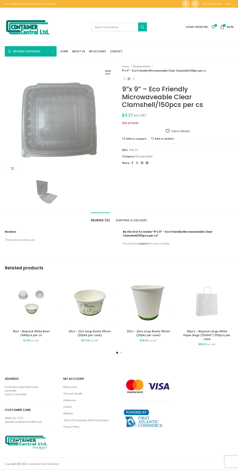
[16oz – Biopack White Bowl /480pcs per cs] (31, 301)
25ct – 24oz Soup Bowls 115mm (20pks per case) (148, 333)
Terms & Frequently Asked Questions (86, 420)
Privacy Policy (71, 426)
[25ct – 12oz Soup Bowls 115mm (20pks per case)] (89, 301)
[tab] (100, 218)
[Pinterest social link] (142, 163)
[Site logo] (27, 26)
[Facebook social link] (185, 4)
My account (70, 386)
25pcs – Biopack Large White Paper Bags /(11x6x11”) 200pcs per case (206, 335)
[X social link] (137, 163)
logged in (143, 243)
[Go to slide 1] (117, 353)
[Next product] (133, 79)
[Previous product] (124, 79)
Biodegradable (141, 66)
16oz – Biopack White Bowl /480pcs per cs (31, 333)
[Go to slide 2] (121, 353)
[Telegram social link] (147, 163)
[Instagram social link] (195, 4)
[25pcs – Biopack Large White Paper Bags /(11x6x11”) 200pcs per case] (206, 301)
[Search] (119, 26)
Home (125, 66)
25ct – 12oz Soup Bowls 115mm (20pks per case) (90, 333)
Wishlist (68, 413)
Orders (67, 406)
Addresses (69, 400)
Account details (72, 393)
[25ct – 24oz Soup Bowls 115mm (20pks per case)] (148, 301)
